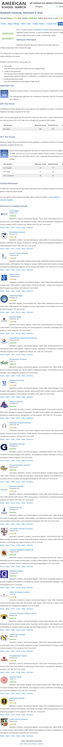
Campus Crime (51, 24)
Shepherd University (41, 30)
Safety (23, 227)
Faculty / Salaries (38, 24)
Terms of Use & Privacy (30, 744)
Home (21, 744)
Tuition (13, 227)
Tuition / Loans (26, 24)
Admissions (29, 227)
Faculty (18, 227)
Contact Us (40, 744)
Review (3, 24)
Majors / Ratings (13, 24)
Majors (8, 227)
